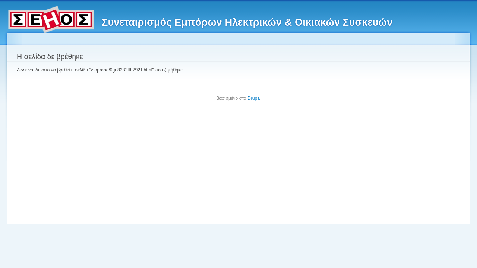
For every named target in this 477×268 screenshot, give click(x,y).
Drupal (254, 98)
